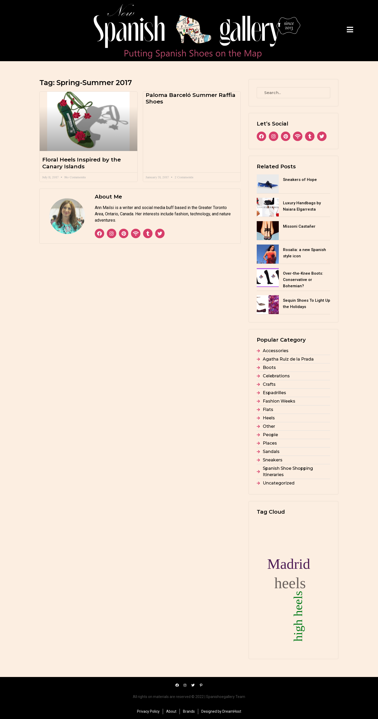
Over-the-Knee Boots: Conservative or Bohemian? (303, 279)
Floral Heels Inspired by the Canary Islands (81, 162)
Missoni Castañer (299, 226)
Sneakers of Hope (300, 179)
